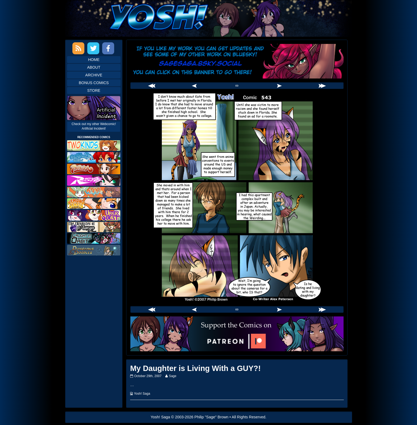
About (94, 67)
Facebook (108, 48)
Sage (172, 376)
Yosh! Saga (142, 393)
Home (94, 59)
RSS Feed (78, 48)
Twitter (93, 48)
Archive (93, 75)
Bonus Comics (94, 83)
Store (93, 90)
